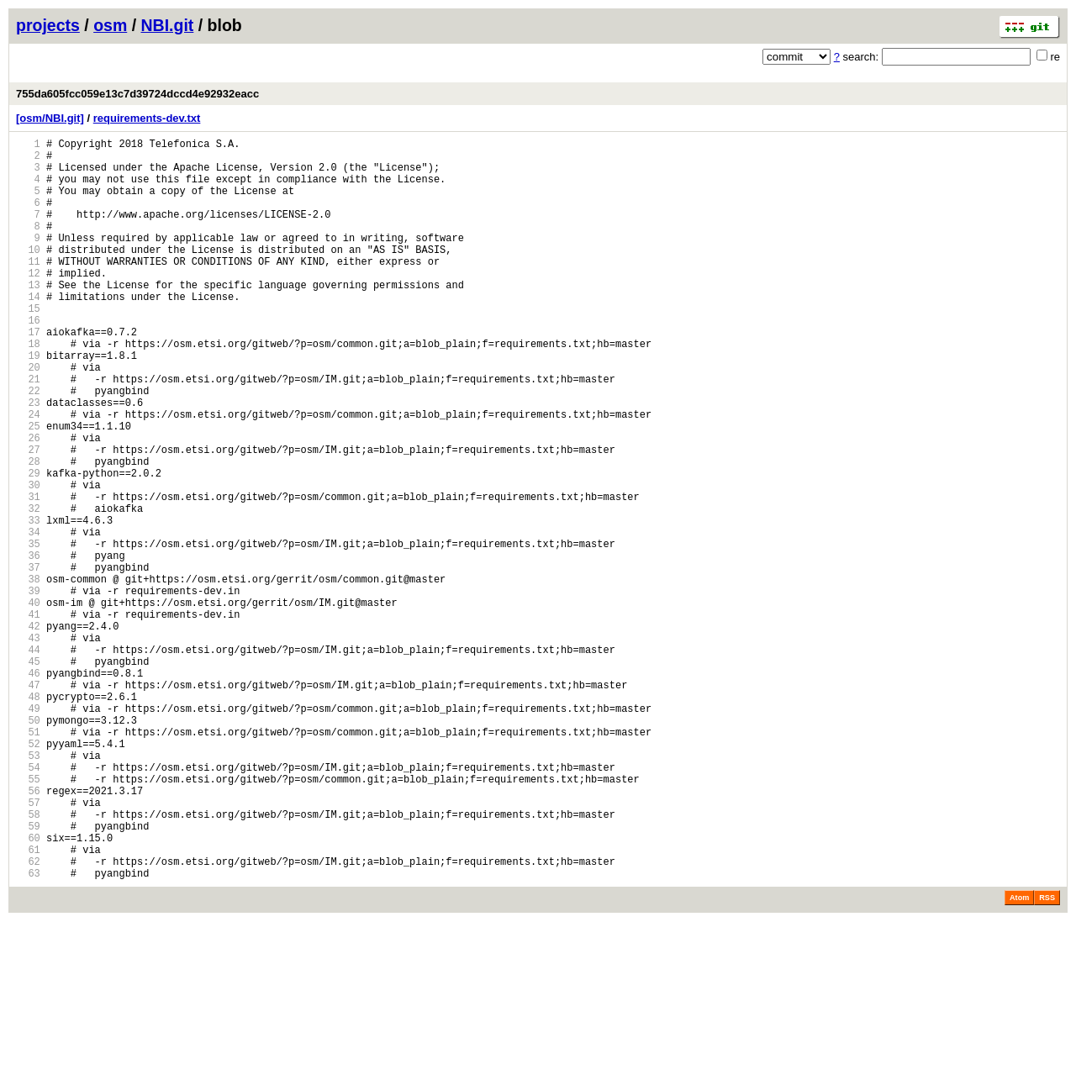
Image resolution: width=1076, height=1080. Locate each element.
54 (28, 903)
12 (28, 303)
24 (28, 474)
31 (28, 574)
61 (28, 1003)
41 (28, 717)
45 (28, 774)
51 (28, 860)
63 (28, 1032)
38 (28, 674)
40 (28, 703)
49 (28, 831)
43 (28, 746)
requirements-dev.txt (147, 118)
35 (28, 631)
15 (28, 346)
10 (28, 274)
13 (28, 317)
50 (28, 846)
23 (28, 460)
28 (28, 531)
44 (28, 760)
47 (28, 803)
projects (48, 25)
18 (28, 389)
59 (28, 974)
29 (28, 546)
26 (28, 503)
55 (28, 917)
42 (28, 731)
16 (28, 360)
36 (28, 646)
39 (28, 689)
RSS (1047, 1056)
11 (28, 289)
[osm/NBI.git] (50, 118)
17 (28, 374)
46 (28, 789)
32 (28, 589)
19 (28, 403)
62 (28, 1017)
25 (28, 489)
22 (28, 446)
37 (28, 660)
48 (28, 817)
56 (28, 932)
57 (28, 946)
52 (28, 874)
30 (28, 560)
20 (28, 417)
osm (110, 25)
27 (28, 517)
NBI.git (167, 25)
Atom (1019, 1056)
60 (28, 989)
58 (28, 960)
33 (28, 603)
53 (28, 889)
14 (28, 331)
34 (28, 617)
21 (28, 431)
